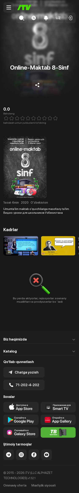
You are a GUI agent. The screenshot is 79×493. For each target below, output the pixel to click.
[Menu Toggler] (8, 7)
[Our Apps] (58, 407)
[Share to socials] (37, 85)
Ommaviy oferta (14, 485)
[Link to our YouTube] (46, 454)
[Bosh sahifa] (24, 7)
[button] (58, 18)
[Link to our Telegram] (8, 454)
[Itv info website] (58, 432)
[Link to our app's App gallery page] (58, 420)
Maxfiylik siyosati (43, 485)
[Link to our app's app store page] (21, 407)
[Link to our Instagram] (21, 454)
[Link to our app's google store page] (21, 420)
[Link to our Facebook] (34, 454)
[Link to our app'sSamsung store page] (21, 432)
